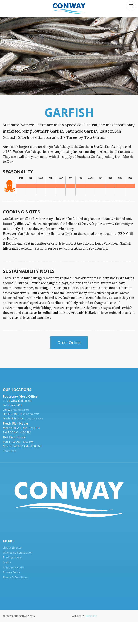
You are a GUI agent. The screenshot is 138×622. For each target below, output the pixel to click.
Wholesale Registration (18, 552)
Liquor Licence (12, 547)
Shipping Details (13, 567)
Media (7, 562)
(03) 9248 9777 (31, 414)
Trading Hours (12, 557)
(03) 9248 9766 (35, 418)
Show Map (9, 451)
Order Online (69, 342)
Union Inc (91, 616)
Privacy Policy (11, 572)
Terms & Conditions (15, 577)
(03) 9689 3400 (21, 409)
